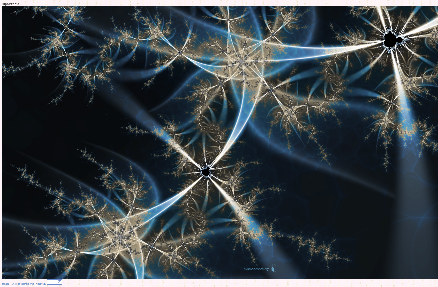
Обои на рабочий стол (23, 284)
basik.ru (5, 284)
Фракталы (41, 284)
